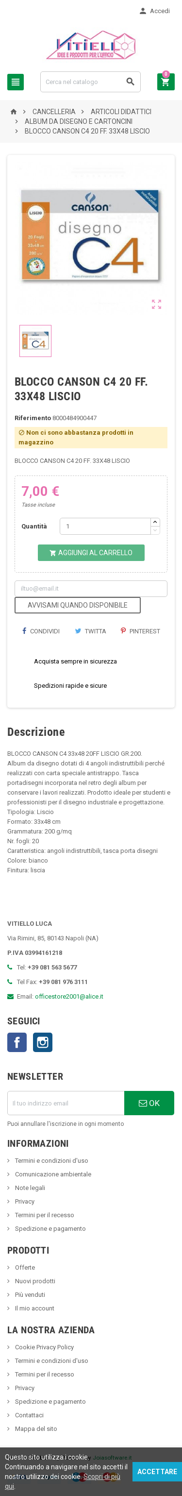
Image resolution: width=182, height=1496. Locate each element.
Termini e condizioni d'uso (51, 1160)
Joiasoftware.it (112, 1457)
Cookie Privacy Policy (44, 1347)
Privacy (24, 1201)
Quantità (34, 526)
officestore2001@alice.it (69, 996)
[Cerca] (90, 81)
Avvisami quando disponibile (78, 605)
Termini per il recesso (44, 1215)
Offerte (24, 1267)
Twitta (90, 631)
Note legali (29, 1187)
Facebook (17, 1042)
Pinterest (140, 631)
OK (149, 1103)
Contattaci (29, 1415)
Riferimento (33, 418)
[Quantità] (105, 526)
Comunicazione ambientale (52, 1174)
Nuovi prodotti (34, 1281)
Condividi (41, 631)
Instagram (42, 1042)
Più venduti (29, 1294)
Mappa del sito (35, 1428)
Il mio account (34, 1308)
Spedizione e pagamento (50, 1228)
